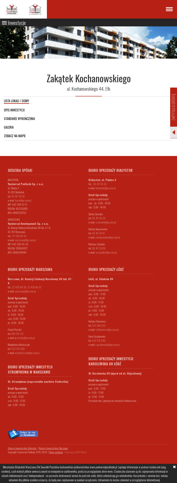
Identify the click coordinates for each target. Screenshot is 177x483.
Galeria (9, 127)
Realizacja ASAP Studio (76, 452)
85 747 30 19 (98, 233)
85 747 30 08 (98, 248)
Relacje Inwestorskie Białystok (22, 448)
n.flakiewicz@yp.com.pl (107, 329)
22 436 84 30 (19, 236)
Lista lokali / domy (16, 101)
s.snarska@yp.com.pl (106, 222)
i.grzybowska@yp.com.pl (108, 344)
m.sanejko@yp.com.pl (106, 252)
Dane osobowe (56, 452)
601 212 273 (17, 334)
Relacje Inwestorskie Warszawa (53, 448)
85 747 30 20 (98, 218)
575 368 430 (98, 325)
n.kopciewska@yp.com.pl (108, 237)
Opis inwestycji (14, 110)
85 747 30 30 (18, 196)
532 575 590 (98, 340)
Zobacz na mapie (15, 136)
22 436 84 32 (34, 287)
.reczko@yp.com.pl (25, 338)
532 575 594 (18, 349)
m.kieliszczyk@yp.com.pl (27, 353)
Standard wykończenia (19, 118)
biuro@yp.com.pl (23, 200)
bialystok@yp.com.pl (106, 188)
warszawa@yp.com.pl (25, 240)
